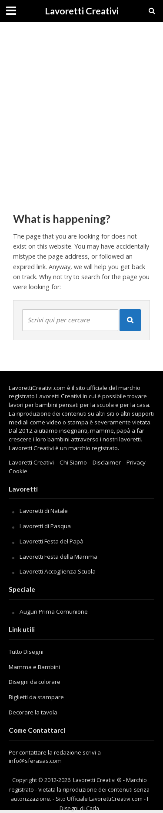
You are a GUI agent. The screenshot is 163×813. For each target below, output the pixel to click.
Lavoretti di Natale (44, 511)
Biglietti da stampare (36, 697)
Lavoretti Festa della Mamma (58, 556)
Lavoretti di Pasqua (45, 526)
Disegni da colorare (34, 682)
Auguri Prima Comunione (54, 611)
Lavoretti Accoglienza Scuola (58, 571)
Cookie (18, 471)
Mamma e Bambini (34, 667)
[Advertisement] (81, 112)
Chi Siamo (73, 462)
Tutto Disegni (26, 652)
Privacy (136, 462)
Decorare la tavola (33, 712)
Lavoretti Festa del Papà (51, 541)
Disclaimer (107, 462)
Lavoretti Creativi (82, 11)
